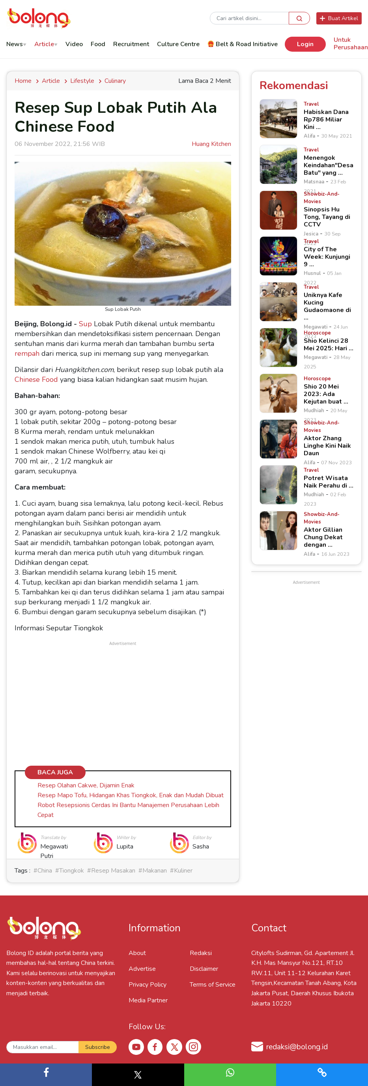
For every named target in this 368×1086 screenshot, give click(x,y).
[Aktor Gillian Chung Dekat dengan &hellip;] (278, 530)
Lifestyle (82, 81)
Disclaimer (204, 969)
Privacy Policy (147, 984)
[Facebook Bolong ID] (155, 1046)
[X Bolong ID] (174, 1047)
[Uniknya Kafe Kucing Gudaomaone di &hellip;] (278, 302)
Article (51, 81)
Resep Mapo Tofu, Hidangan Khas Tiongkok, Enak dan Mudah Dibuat (130, 795)
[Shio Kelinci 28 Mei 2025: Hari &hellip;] (278, 347)
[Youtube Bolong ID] (136, 1046)
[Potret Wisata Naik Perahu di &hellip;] (278, 485)
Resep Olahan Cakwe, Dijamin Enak (85, 785)
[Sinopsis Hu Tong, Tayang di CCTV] (278, 210)
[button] (46, 1075)
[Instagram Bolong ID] (193, 1046)
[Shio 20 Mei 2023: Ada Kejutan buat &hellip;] (278, 393)
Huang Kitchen (211, 144)
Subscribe (97, 1047)
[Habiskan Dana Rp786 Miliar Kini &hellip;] (278, 118)
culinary (115, 81)
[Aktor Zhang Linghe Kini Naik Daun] (278, 439)
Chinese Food (36, 379)
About (137, 953)
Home (25, 81)
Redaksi (201, 953)
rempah (27, 353)
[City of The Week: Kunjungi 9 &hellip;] (278, 256)
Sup (85, 324)
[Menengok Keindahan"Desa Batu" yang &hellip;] (278, 164)
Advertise (142, 969)
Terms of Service (212, 984)
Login (305, 44)
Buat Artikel (339, 18)
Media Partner (148, 1000)
